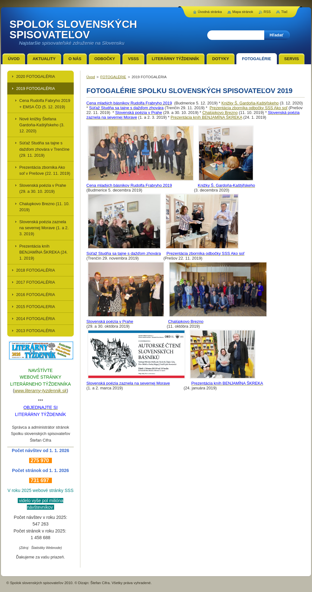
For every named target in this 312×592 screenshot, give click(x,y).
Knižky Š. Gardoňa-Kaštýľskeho (250, 103)
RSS (267, 12)
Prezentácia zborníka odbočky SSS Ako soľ (248, 107)
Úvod (90, 77)
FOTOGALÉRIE (113, 77)
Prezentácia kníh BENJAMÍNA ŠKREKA (206, 117)
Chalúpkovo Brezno (220, 112)
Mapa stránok (242, 12)
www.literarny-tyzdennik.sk (41, 390)
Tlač (284, 12)
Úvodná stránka (210, 12)
